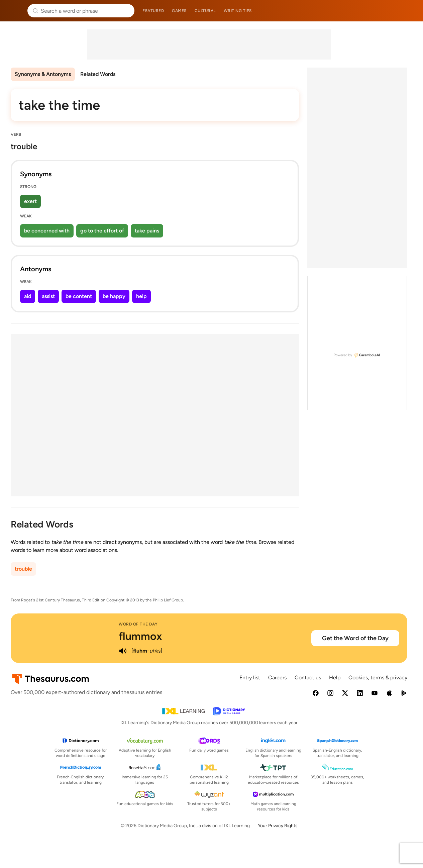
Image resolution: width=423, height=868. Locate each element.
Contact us (308, 677)
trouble (23, 569)
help (141, 296)
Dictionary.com (408, 11)
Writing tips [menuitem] (238, 10)
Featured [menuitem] (153, 10)
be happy (114, 296)
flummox (140, 636)
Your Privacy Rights (278, 826)
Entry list (249, 677)
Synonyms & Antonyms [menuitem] (43, 74)
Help (334, 677)
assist (48, 296)
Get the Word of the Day (355, 638)
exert (30, 201)
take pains (147, 230)
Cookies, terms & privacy (377, 677)
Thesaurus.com (15, 10)
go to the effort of (102, 230)
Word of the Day (138, 624)
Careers (277, 677)
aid (27, 296)
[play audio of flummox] (123, 651)
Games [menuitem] (179, 10)
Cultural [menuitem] (205, 10)
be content (79, 296)
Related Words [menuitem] (97, 74)
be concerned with (47, 230)
